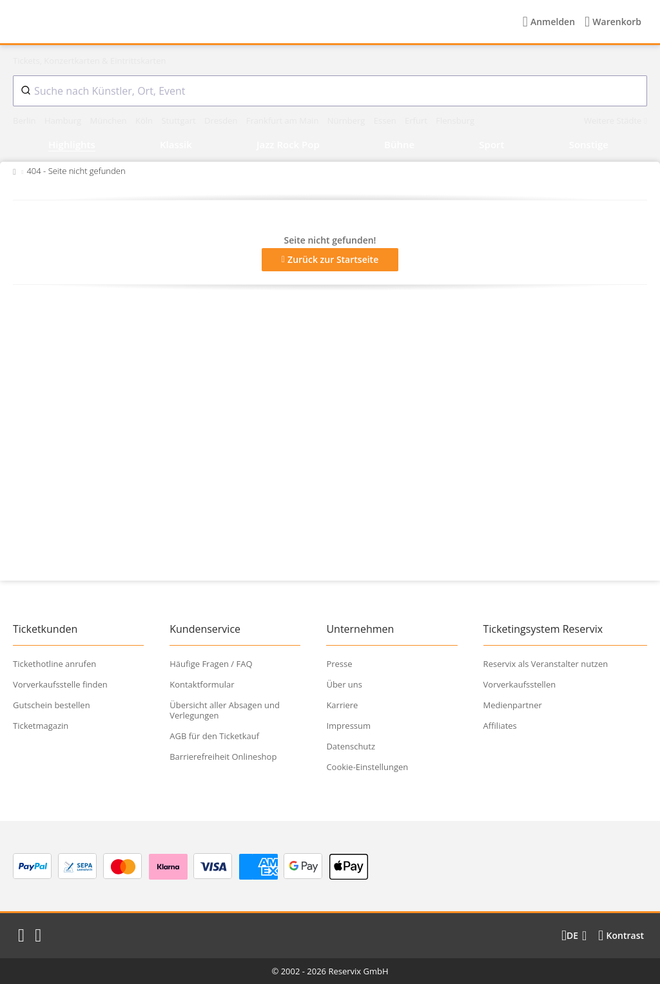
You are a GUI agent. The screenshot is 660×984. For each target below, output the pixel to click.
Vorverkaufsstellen (519, 684)
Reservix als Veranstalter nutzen (545, 664)
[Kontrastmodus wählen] (621, 936)
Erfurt (417, 120)
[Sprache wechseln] (574, 936)
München (109, 120)
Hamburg (64, 120)
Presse (339, 664)
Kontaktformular (202, 684)
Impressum (348, 725)
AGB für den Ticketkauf (214, 736)
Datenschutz (350, 746)
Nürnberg (347, 120)
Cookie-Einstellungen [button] (367, 767)
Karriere (342, 705)
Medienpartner (512, 705)
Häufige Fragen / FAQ (211, 664)
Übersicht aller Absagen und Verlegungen (225, 710)
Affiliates (500, 725)
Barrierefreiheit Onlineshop (223, 756)
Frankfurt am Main (283, 120)
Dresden (222, 120)
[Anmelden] (548, 22)
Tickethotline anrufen (54, 664)
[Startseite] (96, 22)
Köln (145, 120)
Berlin (25, 120)
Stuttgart (179, 120)
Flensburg (455, 120)
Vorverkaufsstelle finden (60, 684)
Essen (386, 120)
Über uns (344, 684)
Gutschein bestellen (51, 705)
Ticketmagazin (40, 725)
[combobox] (330, 90)
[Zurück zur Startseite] (14, 171)
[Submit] (24, 91)
